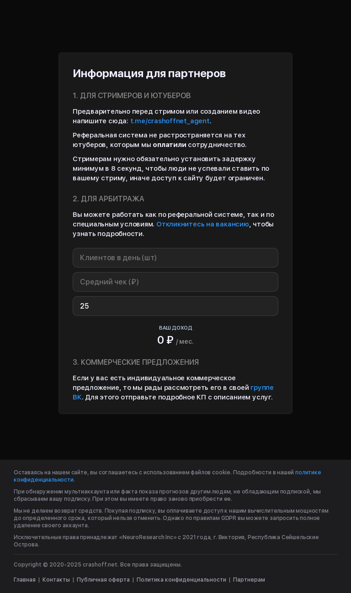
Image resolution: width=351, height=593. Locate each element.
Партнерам (249, 580)
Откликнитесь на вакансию (202, 224)
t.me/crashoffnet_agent (170, 121)
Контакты (56, 580)
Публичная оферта (103, 580)
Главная (25, 580)
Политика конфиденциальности (181, 580)
